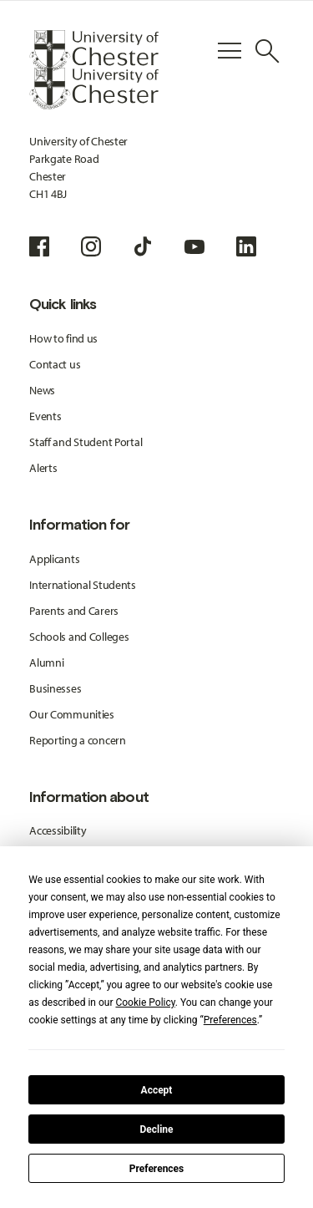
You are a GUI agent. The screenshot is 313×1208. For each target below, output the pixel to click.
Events (45, 416)
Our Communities (71, 714)
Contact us (54, 364)
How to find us (63, 338)
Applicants (54, 558)
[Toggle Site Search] (267, 51)
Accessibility (57, 830)
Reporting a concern (77, 740)
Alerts (43, 467)
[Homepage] (94, 51)
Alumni (46, 662)
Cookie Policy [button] (144, 1002)
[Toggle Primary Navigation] (229, 51)
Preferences (156, 1169)
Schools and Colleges (79, 636)
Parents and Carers (74, 610)
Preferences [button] (230, 1020)
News (42, 390)
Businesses (55, 688)
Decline (156, 1129)
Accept (157, 1090)
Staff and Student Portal (85, 441)
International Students (82, 584)
